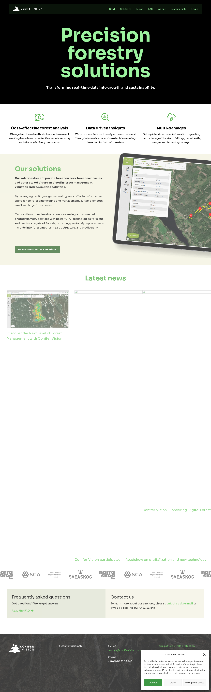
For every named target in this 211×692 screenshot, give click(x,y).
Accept (153, 682)
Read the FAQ (22, 610)
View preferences (194, 682)
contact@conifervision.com (124, 650)
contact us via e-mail (179, 603)
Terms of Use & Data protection (176, 646)
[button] (204, 654)
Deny (173, 682)
